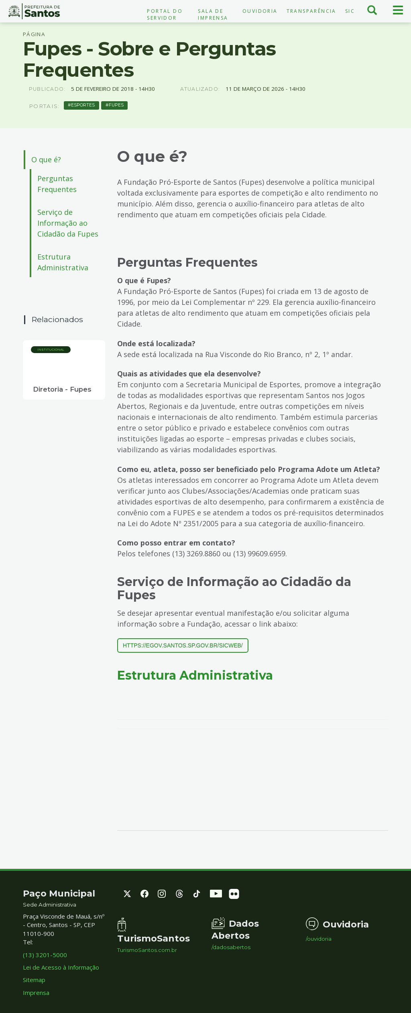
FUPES (116, 105)
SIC (350, 11)
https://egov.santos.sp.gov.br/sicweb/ (183, 645)
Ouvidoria (260, 11)
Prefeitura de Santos (34, 11)
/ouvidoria (319, 939)
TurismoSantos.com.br (147, 950)
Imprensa (36, 992)
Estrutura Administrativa (62, 262)
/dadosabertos (231, 947)
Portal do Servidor (165, 14)
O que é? (46, 159)
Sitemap (34, 980)
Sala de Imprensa (213, 14)
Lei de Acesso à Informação (61, 967)
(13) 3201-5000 (45, 955)
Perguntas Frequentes (57, 184)
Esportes (83, 105)
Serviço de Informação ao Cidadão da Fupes (67, 223)
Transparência (311, 11)
